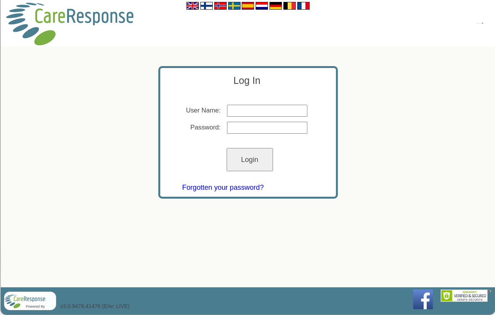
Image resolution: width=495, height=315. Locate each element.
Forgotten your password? (223, 187)
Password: (205, 127)
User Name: (203, 110)
